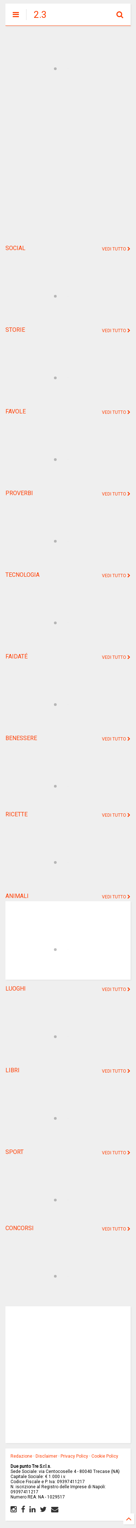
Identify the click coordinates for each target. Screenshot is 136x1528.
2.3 (40, 14)
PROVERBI (19, 493)
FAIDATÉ (16, 656)
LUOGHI (15, 988)
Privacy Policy (74, 1456)
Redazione (21, 1456)
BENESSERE (21, 738)
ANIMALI (17, 896)
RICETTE (16, 814)
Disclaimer (46, 1456)
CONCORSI (19, 1228)
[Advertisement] (68, 167)
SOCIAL (15, 248)
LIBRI (12, 1070)
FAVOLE (15, 411)
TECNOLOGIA (22, 574)
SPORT (14, 1151)
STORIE (15, 329)
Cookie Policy (104, 1456)
